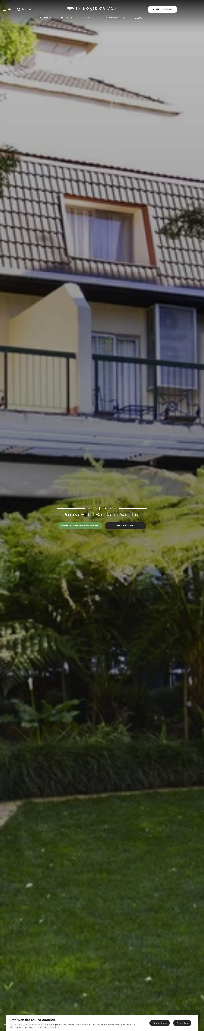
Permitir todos (160, 1023)
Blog (149, 17)
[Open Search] (24, 9)
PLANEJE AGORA (186, 9)
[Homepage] (5, 1024)
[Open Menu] (8, 9)
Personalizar (182, 1023)
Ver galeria (125, 525)
